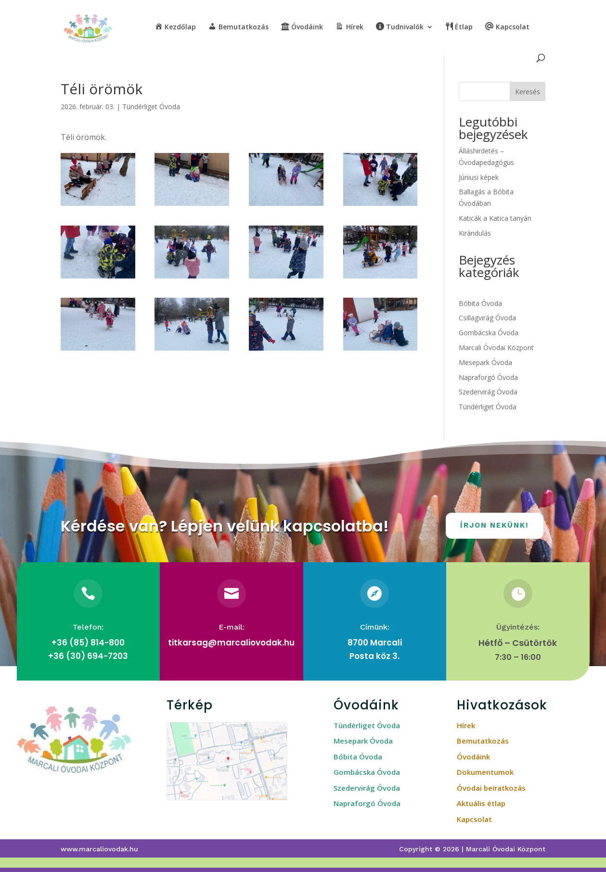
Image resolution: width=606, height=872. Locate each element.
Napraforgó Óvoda (488, 377)
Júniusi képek (479, 177)
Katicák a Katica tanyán (495, 218)
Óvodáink (473, 756)
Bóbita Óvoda (480, 303)
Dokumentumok (485, 772)
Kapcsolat (474, 819)
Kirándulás (475, 233)
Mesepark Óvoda (485, 362)
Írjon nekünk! (494, 525)
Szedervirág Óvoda (488, 391)
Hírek (466, 725)
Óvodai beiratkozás (491, 788)
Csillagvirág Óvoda (487, 317)
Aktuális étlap (481, 803)
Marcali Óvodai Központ (496, 347)
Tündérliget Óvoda (151, 106)
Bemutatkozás (483, 741)
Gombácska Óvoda (488, 332)
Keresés (527, 91)
